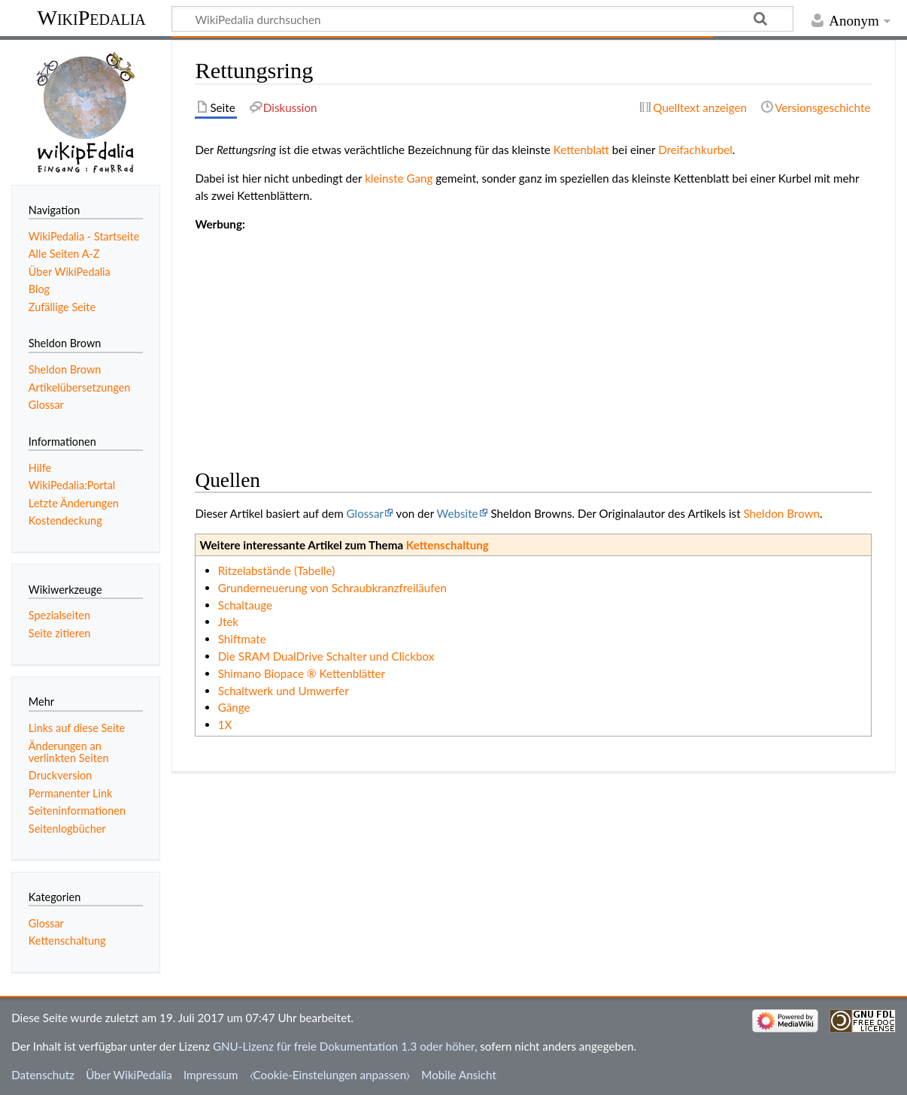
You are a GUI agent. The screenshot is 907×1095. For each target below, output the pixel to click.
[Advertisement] (533, 338)
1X (225, 724)
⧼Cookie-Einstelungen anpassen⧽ (330, 1074)
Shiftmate (242, 639)
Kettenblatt (581, 149)
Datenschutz (42, 1074)
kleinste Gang (398, 178)
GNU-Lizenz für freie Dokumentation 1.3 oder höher (344, 1046)
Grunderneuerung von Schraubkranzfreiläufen (332, 587)
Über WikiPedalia (129, 1074)
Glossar (365, 513)
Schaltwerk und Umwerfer (283, 690)
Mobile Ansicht (458, 1074)
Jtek (228, 621)
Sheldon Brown (781, 513)
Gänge (234, 707)
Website (457, 513)
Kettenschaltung (447, 545)
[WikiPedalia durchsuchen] (482, 19)
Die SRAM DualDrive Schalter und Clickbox (326, 656)
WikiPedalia (91, 17)
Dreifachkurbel (695, 149)
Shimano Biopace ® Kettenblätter (301, 673)
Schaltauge (245, 605)
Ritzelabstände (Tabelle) (276, 570)
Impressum (211, 1074)
